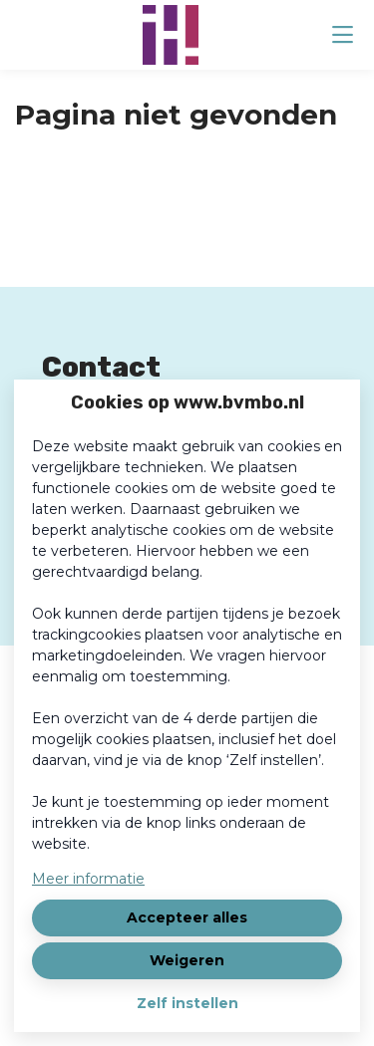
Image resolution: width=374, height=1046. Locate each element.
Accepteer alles (187, 917)
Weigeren (187, 960)
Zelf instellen (187, 1003)
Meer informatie (88, 879)
